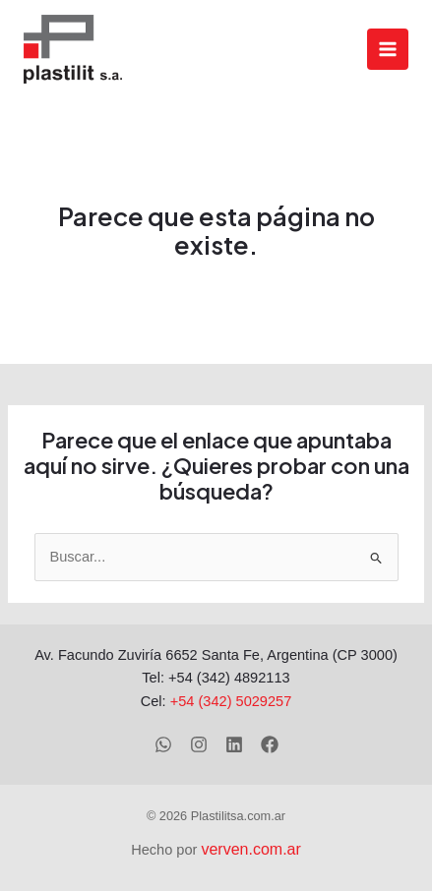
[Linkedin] (234, 744)
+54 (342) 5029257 (231, 701)
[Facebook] (269, 744)
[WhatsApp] (163, 744)
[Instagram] (199, 744)
